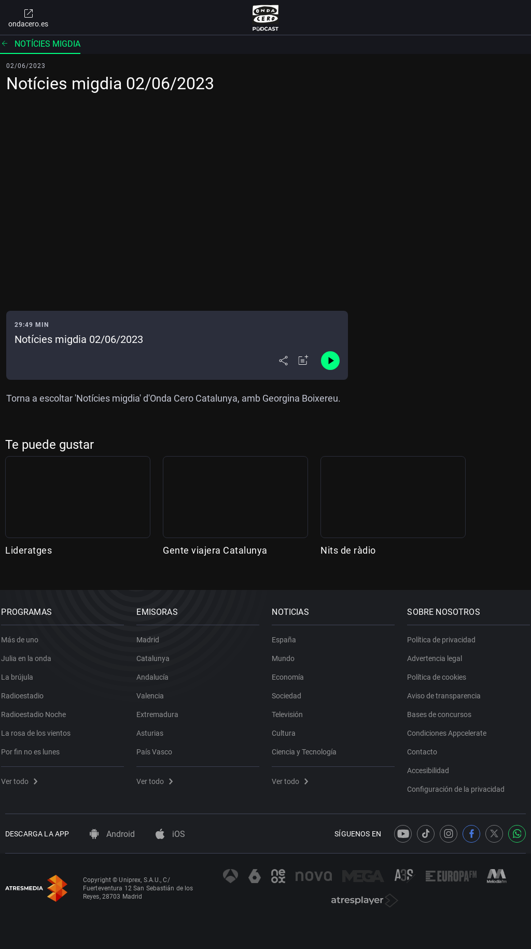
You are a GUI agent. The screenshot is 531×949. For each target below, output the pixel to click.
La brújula (21, 671)
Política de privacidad (445, 634)
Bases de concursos (443, 709)
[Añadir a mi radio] (303, 360)
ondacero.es (28, 17)
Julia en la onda (30, 653)
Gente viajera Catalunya (215, 550)
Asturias (154, 727)
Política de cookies (440, 671)
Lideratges (28, 550)
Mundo (287, 653)
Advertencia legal (438, 653)
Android (112, 834)
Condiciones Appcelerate (451, 727)
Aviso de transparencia (448, 690)
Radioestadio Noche (37, 709)
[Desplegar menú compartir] (283, 360)
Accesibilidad (432, 765)
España (288, 634)
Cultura (288, 727)
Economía (292, 671)
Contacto (426, 746)
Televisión (291, 709)
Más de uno (24, 634)
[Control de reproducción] (330, 360)
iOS (170, 834)
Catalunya (157, 653)
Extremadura (162, 709)
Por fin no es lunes (34, 746)
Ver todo (23, 776)
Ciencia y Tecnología (308, 746)
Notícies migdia (40, 44)
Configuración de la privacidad (460, 783)
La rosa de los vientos (40, 727)
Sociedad (290, 690)
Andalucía (157, 671)
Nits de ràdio (348, 550)
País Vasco (158, 746)
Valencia (154, 690)
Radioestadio (26, 690)
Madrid (152, 634)
